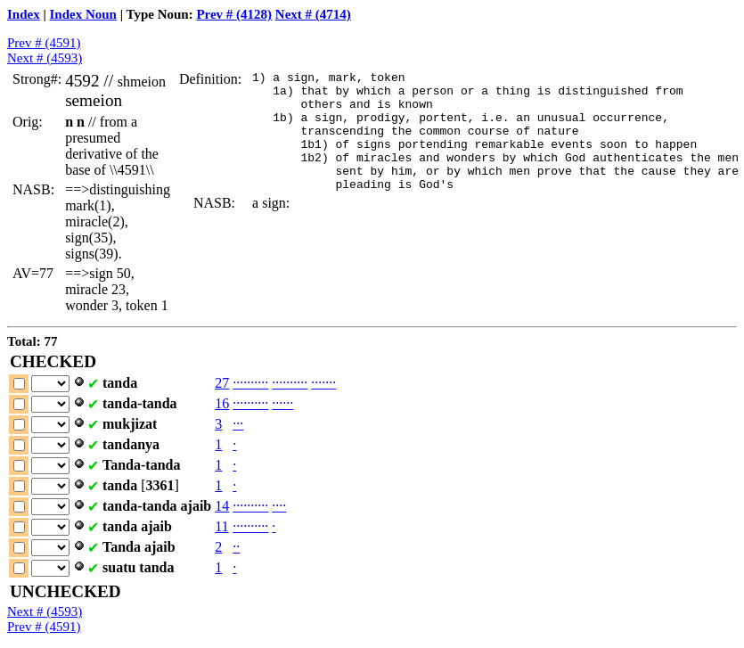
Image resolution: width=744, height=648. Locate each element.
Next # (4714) (313, 14)
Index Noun (83, 14)
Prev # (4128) (234, 14)
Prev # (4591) (44, 43)
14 (222, 505)
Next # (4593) (44, 58)
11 (221, 526)
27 (222, 382)
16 (222, 403)
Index (23, 14)
